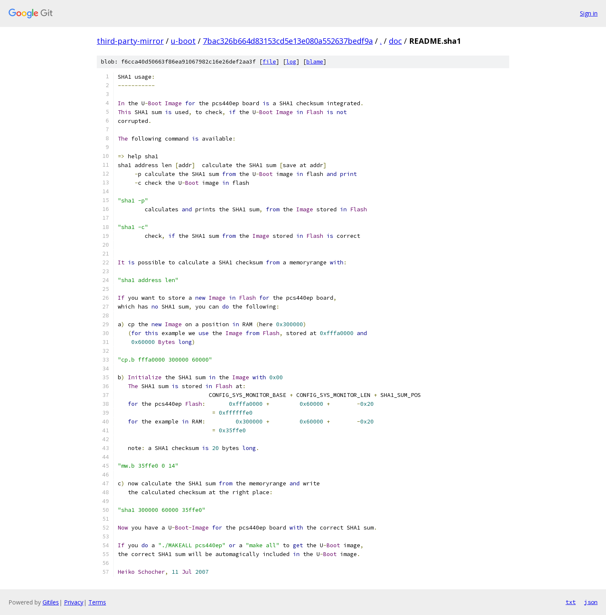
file (269, 61)
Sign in (589, 13)
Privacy (73, 602)
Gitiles (51, 602)
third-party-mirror (130, 41)
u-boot (183, 41)
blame (314, 61)
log (291, 61)
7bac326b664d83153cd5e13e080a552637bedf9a (288, 41)
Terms (97, 602)
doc (395, 41)
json (591, 602)
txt (571, 602)
